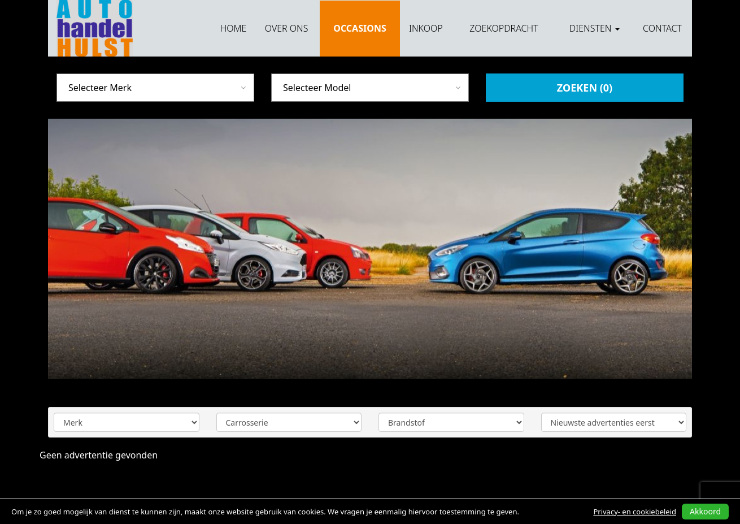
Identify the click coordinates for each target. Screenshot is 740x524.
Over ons (286, 28)
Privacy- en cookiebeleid (634, 511)
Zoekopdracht (503, 28)
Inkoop (426, 28)
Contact (662, 28)
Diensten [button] (594, 28)
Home (233, 28)
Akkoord (705, 511)
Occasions (359, 28)
